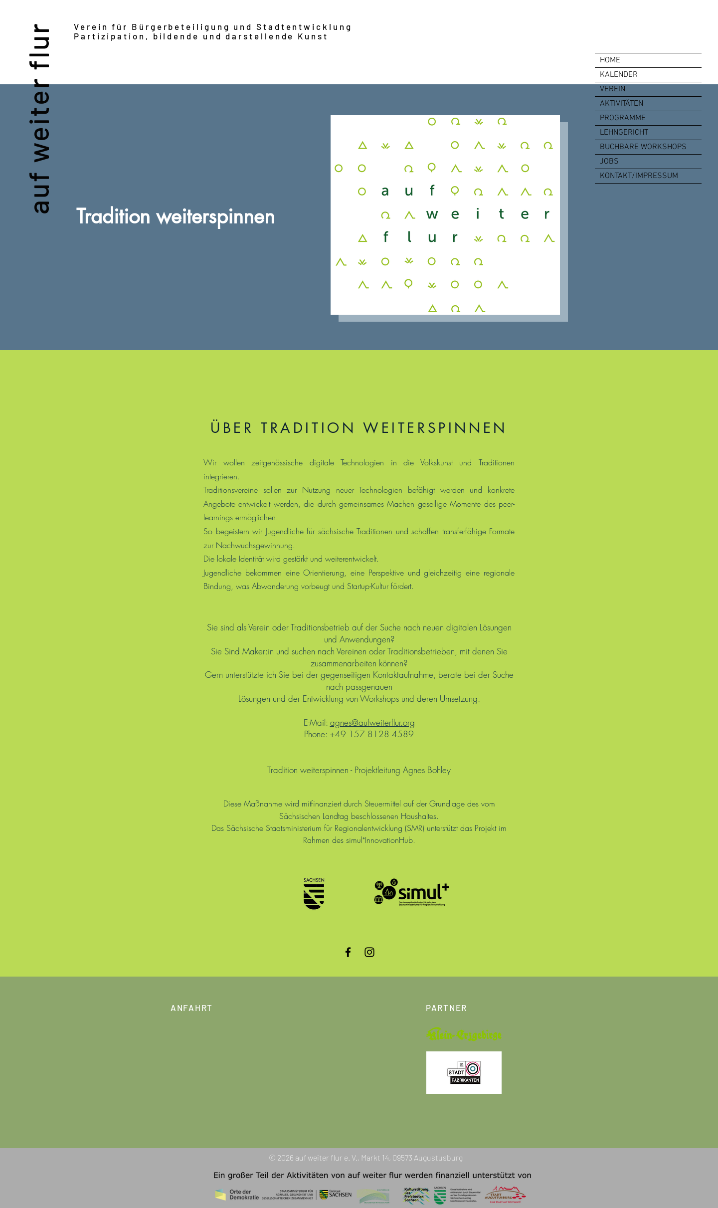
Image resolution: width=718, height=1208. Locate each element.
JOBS (609, 162)
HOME (610, 60)
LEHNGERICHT (624, 133)
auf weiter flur (37, 118)
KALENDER (619, 75)
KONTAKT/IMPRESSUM (639, 176)
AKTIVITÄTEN (621, 104)
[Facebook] (348, 952)
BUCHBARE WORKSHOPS (643, 147)
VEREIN (612, 89)
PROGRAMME (623, 118)
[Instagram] (369, 952)
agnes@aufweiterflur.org (372, 722)
